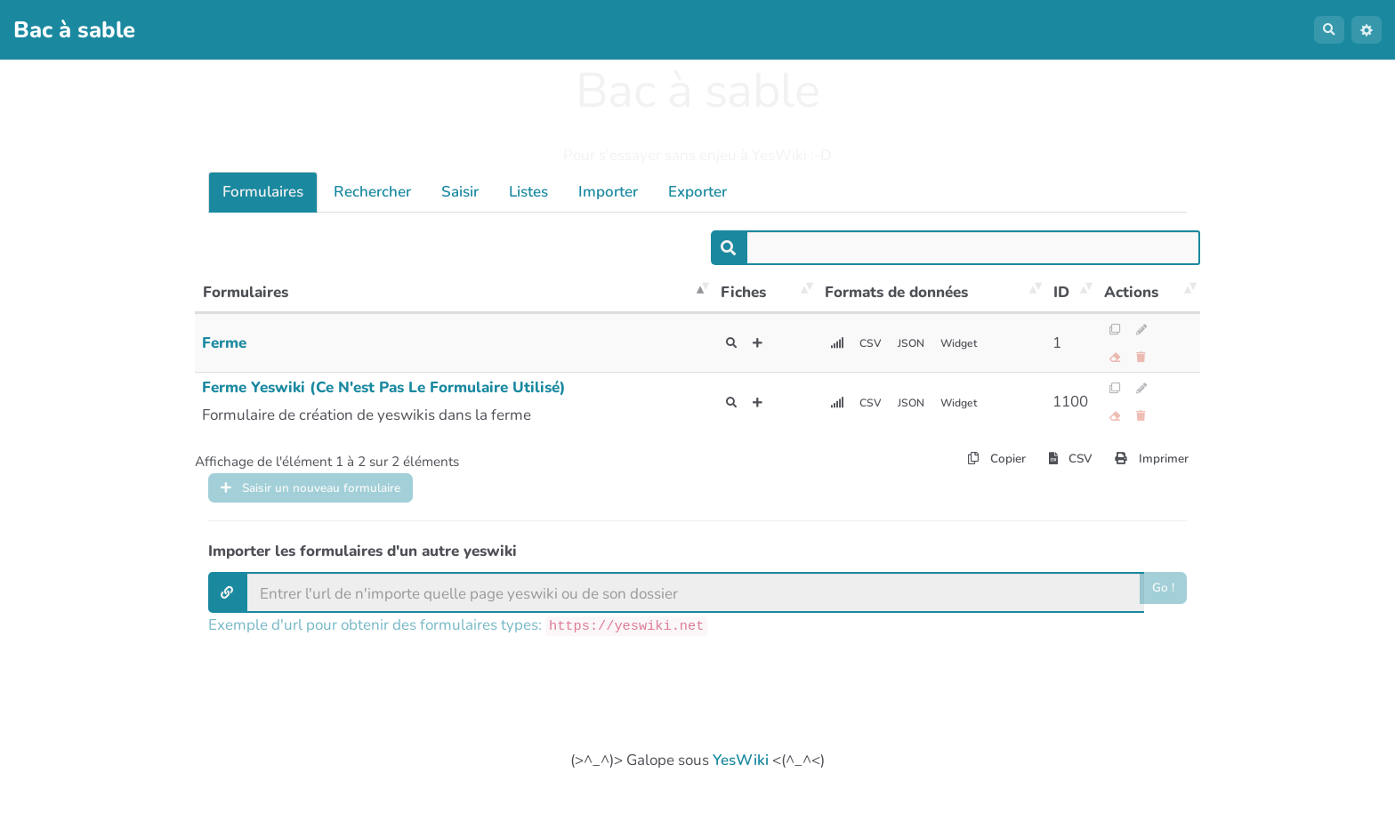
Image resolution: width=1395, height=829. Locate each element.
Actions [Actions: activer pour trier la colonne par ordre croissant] (1131, 292)
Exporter (697, 191)
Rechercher (372, 191)
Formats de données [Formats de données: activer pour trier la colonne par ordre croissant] (896, 292)
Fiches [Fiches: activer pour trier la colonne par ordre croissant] (743, 292)
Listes (528, 191)
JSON (923, 343)
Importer (608, 191)
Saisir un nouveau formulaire (334, 498)
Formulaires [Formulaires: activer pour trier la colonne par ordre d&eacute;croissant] (245, 292)
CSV (877, 343)
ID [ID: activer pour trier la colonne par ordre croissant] (1061, 292)
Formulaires (262, 191)
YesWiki (741, 775)
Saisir (460, 191)
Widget (980, 343)
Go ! (1161, 607)
